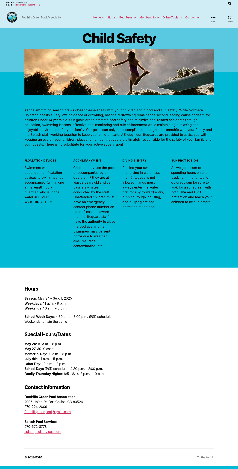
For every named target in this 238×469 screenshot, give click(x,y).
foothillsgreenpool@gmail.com (26, 5)
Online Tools (170, 18)
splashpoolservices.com (42, 434)
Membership (148, 18)
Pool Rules (125, 18)
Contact (190, 18)
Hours (112, 18)
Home (97, 18)
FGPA (38, 460)
